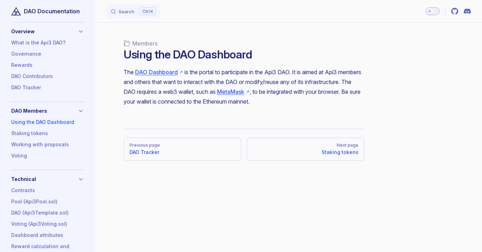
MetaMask (230, 91)
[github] (454, 11)
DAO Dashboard (156, 72)
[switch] (433, 11)
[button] (47, 31)
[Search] (133, 11)
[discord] (467, 11)
